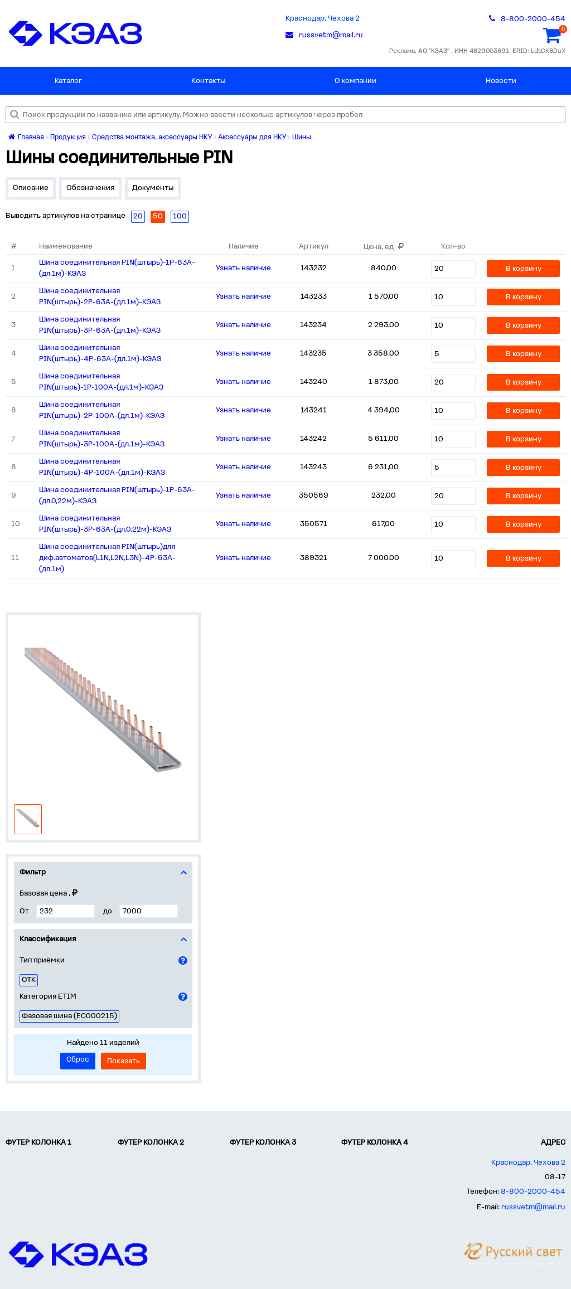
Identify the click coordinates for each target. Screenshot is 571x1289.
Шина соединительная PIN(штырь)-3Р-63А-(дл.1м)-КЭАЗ (100, 325)
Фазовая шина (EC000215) (69, 1016)
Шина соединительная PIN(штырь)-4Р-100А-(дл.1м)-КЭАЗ (102, 467)
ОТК (29, 980)
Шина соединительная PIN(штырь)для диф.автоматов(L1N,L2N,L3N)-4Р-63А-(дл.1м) (107, 558)
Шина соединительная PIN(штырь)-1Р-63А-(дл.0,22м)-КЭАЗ (117, 495)
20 (138, 216)
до (107, 911)
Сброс (77, 1059)
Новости (501, 81)
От (24, 911)
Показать (123, 1061)
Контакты (208, 81)
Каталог (68, 81)
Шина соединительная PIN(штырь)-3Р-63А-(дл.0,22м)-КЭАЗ (105, 524)
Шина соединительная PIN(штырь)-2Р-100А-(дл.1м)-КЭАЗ (101, 410)
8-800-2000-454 (533, 1192)
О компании (355, 81)
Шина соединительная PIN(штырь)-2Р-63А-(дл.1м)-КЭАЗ (100, 297)
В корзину (523, 269)
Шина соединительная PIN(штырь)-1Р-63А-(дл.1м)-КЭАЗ (117, 268)
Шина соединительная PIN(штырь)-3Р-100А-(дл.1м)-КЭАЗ (101, 439)
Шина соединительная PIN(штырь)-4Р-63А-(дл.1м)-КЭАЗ (100, 353)
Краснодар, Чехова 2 (323, 18)
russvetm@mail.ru (533, 1207)
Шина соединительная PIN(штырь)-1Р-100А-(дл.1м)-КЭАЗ (101, 382)
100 (180, 216)
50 (158, 216)
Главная (26, 137)
